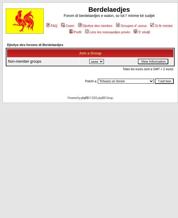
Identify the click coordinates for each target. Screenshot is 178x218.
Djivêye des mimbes (95, 26)
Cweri (67, 26)
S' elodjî (142, 32)
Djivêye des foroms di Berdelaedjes (35, 45)
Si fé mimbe (161, 26)
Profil (75, 32)
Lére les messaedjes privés (107, 32)
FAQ (51, 26)
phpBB (85, 98)
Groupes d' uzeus (131, 26)
